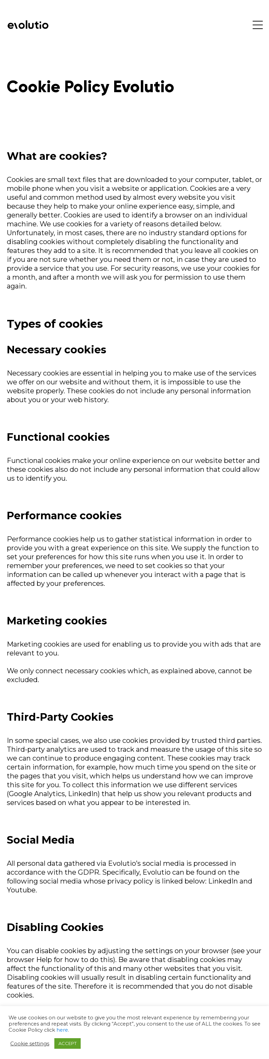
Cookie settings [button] (29, 1044)
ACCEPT (67, 1043)
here (62, 1030)
